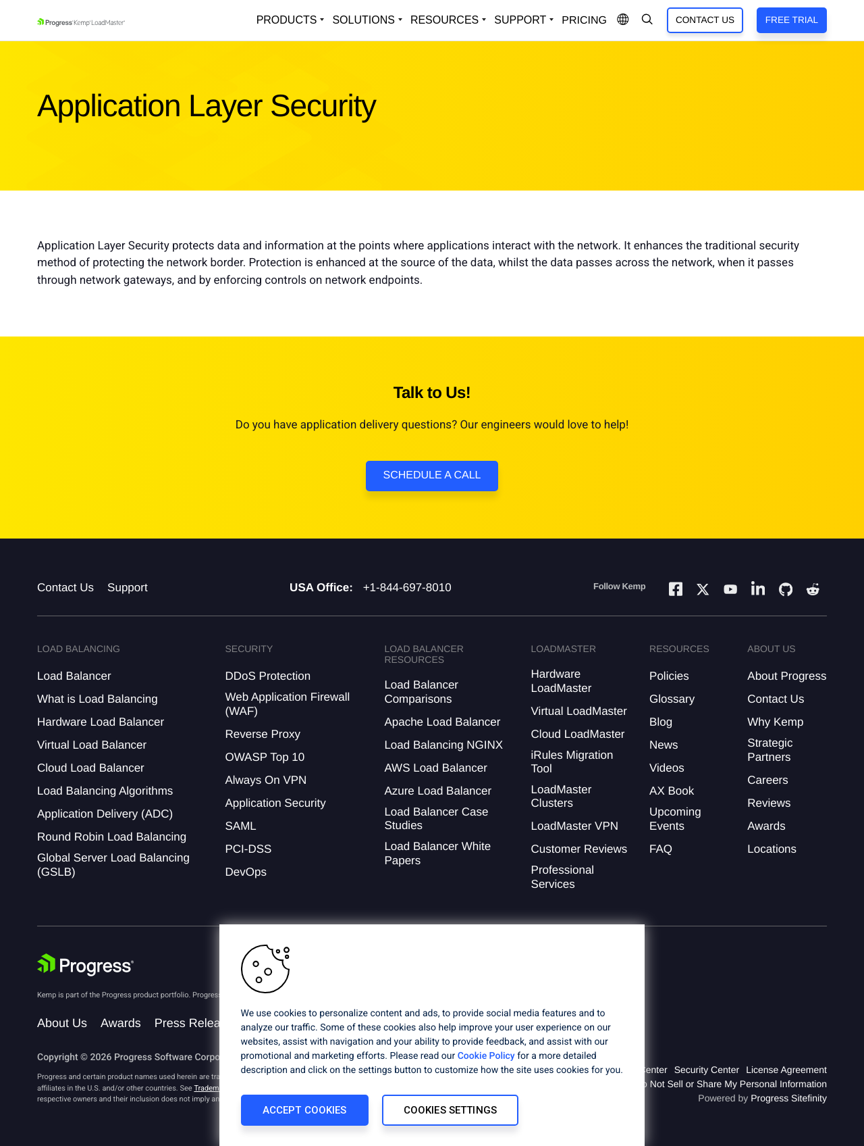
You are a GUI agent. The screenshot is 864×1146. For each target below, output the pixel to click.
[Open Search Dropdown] (647, 20)
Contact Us (705, 20)
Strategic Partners (769, 750)
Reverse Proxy (262, 734)
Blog (660, 722)
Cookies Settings (450, 1110)
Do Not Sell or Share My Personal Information (731, 1083)
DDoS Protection (267, 676)
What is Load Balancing (97, 699)
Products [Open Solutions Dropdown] (286, 20)
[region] (432, 1035)
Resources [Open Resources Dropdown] (444, 20)
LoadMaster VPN (574, 826)
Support (127, 587)
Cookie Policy (486, 1056)
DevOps (245, 872)
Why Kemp (775, 722)
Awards (766, 826)
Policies (669, 676)
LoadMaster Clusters (561, 796)
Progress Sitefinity (789, 1098)
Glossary (672, 699)
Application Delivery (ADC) (105, 813)
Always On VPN (265, 780)
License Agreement (786, 1069)
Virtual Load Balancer (91, 745)
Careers (767, 780)
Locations (771, 849)
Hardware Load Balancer (100, 722)
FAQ (660, 849)
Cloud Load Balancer (90, 768)
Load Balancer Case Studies (436, 818)
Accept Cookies (305, 1110)
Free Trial (791, 20)
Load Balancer (74, 676)
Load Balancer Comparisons (421, 691)
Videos (666, 768)
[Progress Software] (85, 964)
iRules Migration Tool (572, 762)
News (663, 745)
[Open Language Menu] (623, 20)
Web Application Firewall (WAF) (287, 704)
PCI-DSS (248, 849)
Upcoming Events (675, 818)
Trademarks (213, 1088)
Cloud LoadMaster (578, 734)
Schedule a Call (432, 475)
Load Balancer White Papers (437, 853)
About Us (62, 1023)
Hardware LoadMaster (561, 681)
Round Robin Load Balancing (111, 836)
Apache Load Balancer (442, 722)
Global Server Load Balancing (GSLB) (113, 864)
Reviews (768, 803)
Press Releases (197, 1023)
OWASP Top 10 (264, 757)
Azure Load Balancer (437, 790)
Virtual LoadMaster (579, 711)
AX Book (671, 790)
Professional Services (563, 877)
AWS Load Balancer (435, 768)
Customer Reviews (579, 849)
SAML (240, 826)
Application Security (275, 803)
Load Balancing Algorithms (105, 790)
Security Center (706, 1069)
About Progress (786, 676)
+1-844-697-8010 (407, 587)
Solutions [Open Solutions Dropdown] (363, 20)
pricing (584, 20)
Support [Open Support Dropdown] (520, 20)
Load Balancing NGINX (443, 745)
